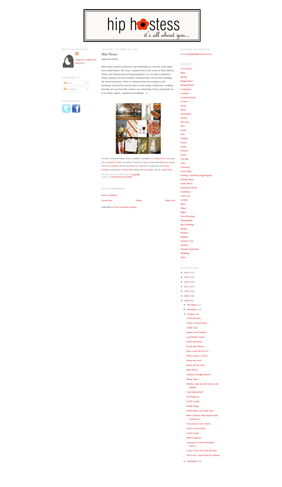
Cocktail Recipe (188, 97)
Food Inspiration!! (194, 392)
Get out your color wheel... (199, 423)
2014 (186, 272)
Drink (183, 130)
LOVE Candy (192, 401)
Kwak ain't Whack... (195, 346)
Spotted (184, 245)
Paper (183, 212)
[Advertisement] (76, 175)
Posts (68, 83)
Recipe (184, 228)
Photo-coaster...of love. (197, 355)
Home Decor (187, 183)
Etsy (183, 134)
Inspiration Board (121, 177)
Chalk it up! (191, 327)
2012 (186, 281)
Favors (184, 142)
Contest (184, 101)
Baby (183, 72)
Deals (183, 105)
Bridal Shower (187, 85)
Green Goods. (192, 433)
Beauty (184, 77)
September (192, 461)
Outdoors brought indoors (198, 374)
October (191, 314)
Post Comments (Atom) (125, 207)
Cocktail (184, 93)
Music (184, 208)
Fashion (184, 138)
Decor (183, 109)
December (192, 304)
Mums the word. (194, 360)
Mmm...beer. (192, 379)
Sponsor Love (187, 241)
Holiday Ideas (187, 179)
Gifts (183, 163)
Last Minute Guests (195, 337)
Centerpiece (186, 89)
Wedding (185, 253)
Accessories (186, 68)
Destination (186, 113)
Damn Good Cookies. (196, 332)
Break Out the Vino (195, 365)
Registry (184, 236)
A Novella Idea (193, 318)
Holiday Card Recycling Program (196, 175)
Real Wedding (187, 224)
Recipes (184, 232)
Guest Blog (186, 171)
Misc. (183, 204)
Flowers (184, 150)
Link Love (185, 195)
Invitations (186, 191)
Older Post (170, 200)
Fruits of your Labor (195, 428)
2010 (186, 291)
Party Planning (187, 216)
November (192, 309)
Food (183, 154)
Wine (183, 257)
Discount (185, 122)
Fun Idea (185, 159)
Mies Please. (109, 54)
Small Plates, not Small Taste (200, 410)
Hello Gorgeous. (194, 437)
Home (139, 200)
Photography (186, 220)
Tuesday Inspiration (190, 249)
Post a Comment (109, 195)
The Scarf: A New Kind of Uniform (203, 455)
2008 (186, 300)
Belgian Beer (187, 81)
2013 (186, 277)
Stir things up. (192, 396)
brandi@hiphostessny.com (199, 54)
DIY (183, 126)
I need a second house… (197, 323)
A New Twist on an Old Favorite (201, 450)
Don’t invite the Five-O (197, 351)
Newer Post (106, 200)
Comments (70, 89)
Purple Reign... (193, 406)
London (184, 199)
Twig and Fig (126, 170)
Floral (183, 146)
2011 (186, 286)
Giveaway (185, 167)
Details (184, 117)
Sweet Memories (194, 341)
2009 (186, 296)
